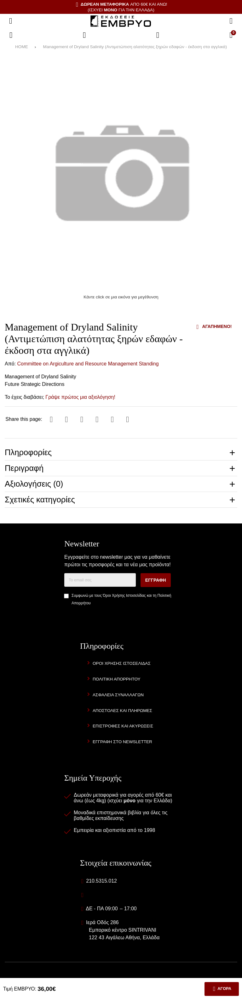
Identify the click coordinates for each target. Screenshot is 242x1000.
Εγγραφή (155, 580)
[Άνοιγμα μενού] (11, 21)
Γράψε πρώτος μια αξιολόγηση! (80, 397)
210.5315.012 (101, 881)
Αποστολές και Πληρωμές (122, 710)
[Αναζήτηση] (231, 21)
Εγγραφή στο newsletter (122, 741)
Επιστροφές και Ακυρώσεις (123, 726)
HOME (21, 46)
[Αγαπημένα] (84, 35)
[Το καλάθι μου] (231, 35)
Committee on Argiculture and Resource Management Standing (88, 363)
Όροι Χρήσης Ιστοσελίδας (124, 596)
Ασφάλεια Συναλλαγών (118, 694)
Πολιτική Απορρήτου (117, 679)
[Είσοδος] (158, 35)
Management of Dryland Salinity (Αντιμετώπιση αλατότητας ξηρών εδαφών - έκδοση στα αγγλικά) (135, 46)
